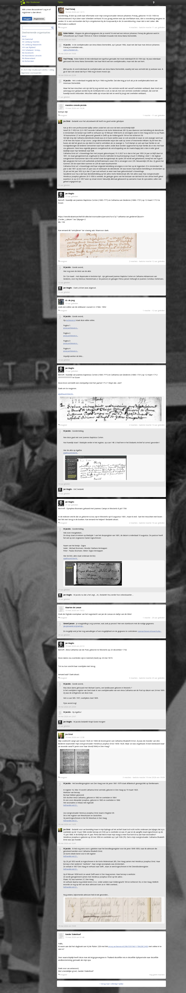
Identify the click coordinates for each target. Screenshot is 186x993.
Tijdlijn (60, 2)
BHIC (24, 36)
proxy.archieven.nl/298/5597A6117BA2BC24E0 (128, 946)
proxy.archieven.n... (70, 328)
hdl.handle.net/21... (70, 805)
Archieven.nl (71, 320)
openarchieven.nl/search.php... (150, 631)
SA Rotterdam (28, 61)
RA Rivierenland (28, 58)
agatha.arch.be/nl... (66, 394)
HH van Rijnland (28, 47)
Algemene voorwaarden (31, 73)
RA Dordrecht (28, 53)
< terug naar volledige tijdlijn (111, 983)
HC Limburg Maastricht (31, 44)
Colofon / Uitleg (47, 70)
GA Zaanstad (27, 39)
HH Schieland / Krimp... (31, 50)
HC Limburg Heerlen (30, 42)
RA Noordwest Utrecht (32, 55)
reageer (62, 27)
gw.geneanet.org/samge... (73, 626)
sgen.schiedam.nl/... (70, 50)
